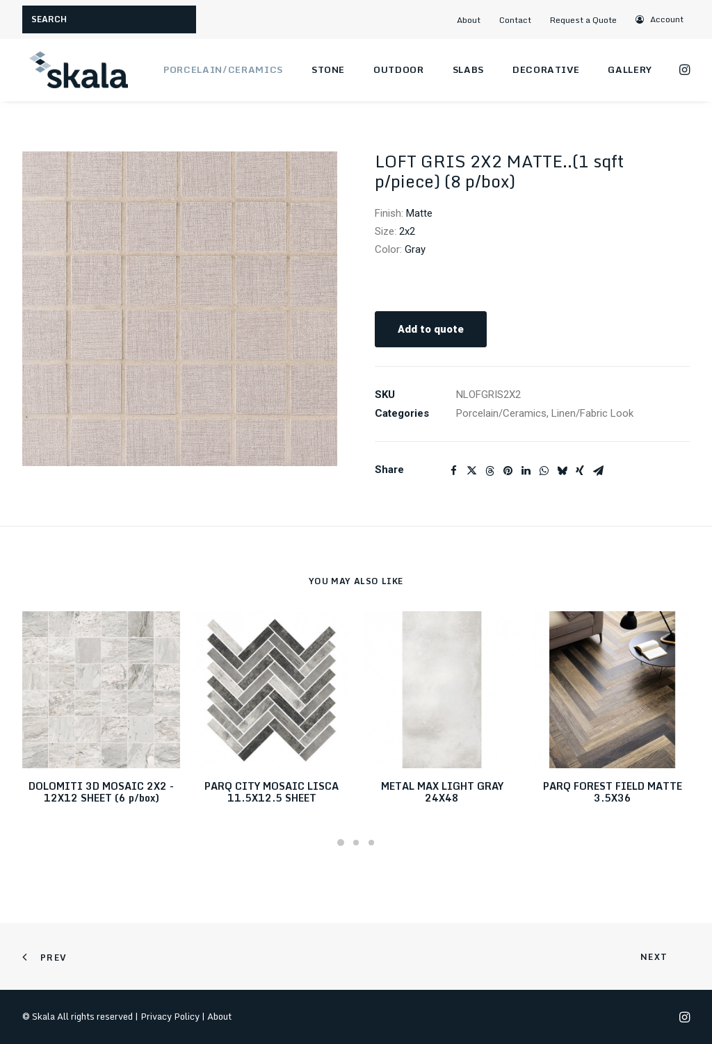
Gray (415, 249)
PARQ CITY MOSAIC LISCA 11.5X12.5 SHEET (271, 792)
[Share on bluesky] (561, 471)
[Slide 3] (371, 842)
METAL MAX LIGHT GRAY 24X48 (442, 792)
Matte (419, 213)
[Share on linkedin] (525, 471)
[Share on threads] (489, 471)
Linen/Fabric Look (592, 413)
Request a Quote (583, 19)
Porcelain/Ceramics (223, 69)
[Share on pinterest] (507, 471)
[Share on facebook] (453, 471)
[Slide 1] (340, 842)
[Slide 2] (356, 842)
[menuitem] (474, 20)
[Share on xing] (580, 471)
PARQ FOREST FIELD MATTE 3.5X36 (612, 792)
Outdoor (398, 69)
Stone (328, 69)
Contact (515, 19)
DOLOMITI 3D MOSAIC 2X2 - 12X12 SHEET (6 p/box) (101, 792)
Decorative (546, 69)
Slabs (468, 69)
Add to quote (431, 329)
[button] (660, 19)
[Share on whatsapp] (543, 471)
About (468, 19)
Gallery (630, 69)
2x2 (407, 231)
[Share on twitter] (471, 471)
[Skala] (78, 70)
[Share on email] (598, 471)
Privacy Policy (170, 1016)
